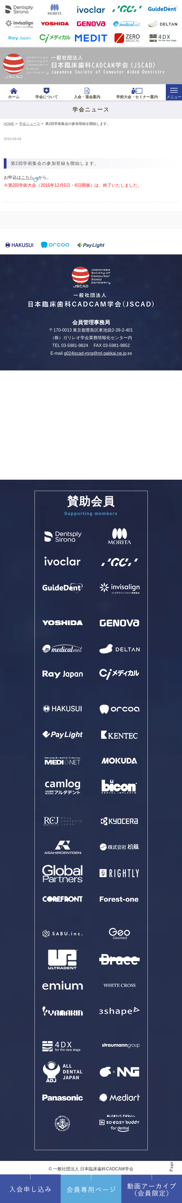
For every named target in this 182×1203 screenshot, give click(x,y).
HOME (9, 124)
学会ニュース (29, 124)
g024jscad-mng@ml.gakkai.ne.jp (98, 353)
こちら (29, 177)
